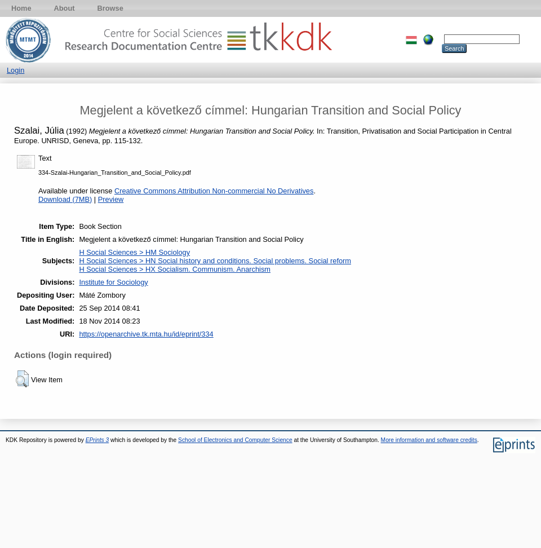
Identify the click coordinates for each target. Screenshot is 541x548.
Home (21, 8)
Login (15, 70)
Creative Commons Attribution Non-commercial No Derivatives (213, 191)
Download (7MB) (65, 199)
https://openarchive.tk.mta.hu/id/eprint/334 (146, 334)
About (64, 8)
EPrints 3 (97, 440)
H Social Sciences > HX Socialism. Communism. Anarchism (174, 269)
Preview (111, 199)
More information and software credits (429, 440)
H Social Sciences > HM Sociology (134, 252)
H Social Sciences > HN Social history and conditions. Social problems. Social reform (215, 261)
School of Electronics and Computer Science (235, 440)
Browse (110, 8)
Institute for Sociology (113, 282)
